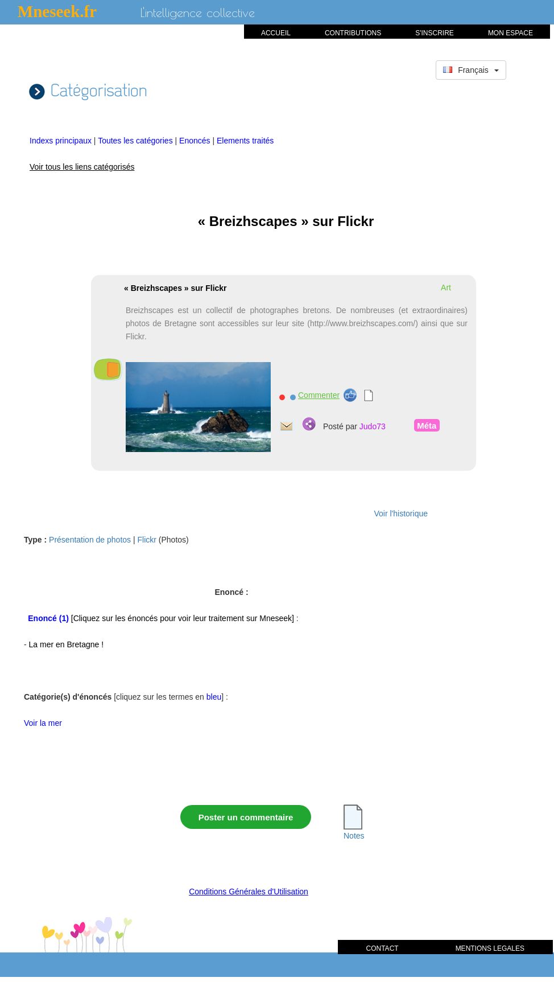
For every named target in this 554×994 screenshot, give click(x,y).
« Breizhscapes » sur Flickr (175, 288)
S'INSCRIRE (434, 33)
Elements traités (245, 140)
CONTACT (382, 948)
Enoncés (195, 140)
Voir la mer (43, 723)
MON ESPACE (510, 33)
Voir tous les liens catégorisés (82, 166)
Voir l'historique (401, 513)
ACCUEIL (276, 33)
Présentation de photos (90, 539)
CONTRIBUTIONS (353, 33)
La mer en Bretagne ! (66, 644)
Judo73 (372, 426)
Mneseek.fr (57, 11)
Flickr (147, 539)
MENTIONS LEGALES (490, 948)
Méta (425, 425)
